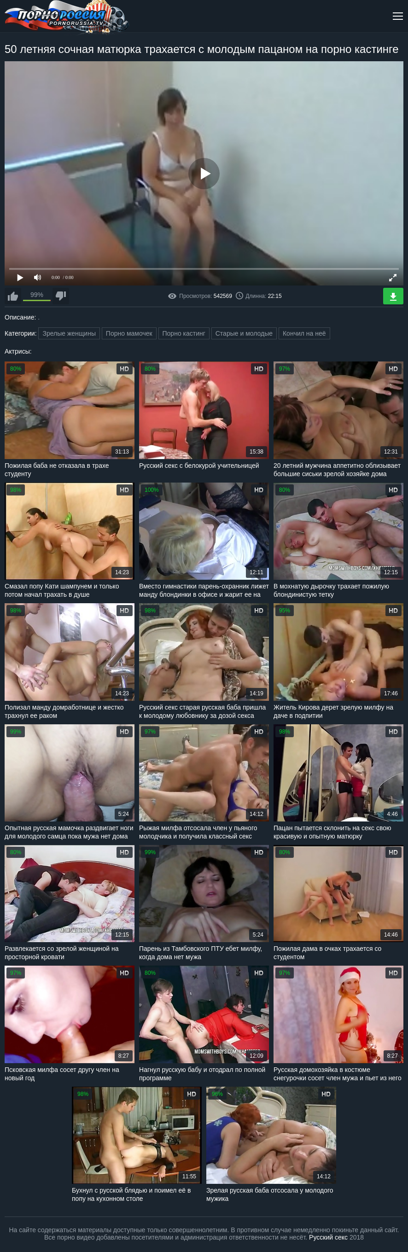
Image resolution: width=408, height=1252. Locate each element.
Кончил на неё (304, 333)
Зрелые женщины (69, 333)
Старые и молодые (244, 333)
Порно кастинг (184, 333)
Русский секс (328, 1237)
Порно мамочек (129, 333)
